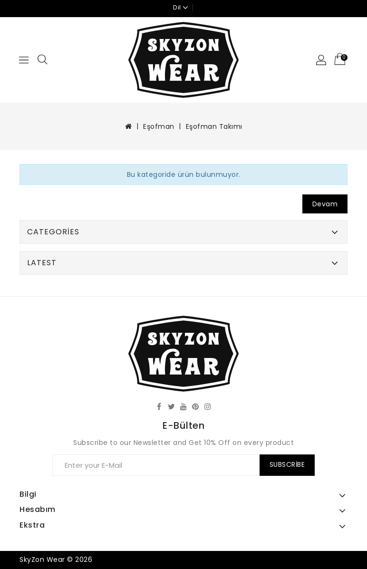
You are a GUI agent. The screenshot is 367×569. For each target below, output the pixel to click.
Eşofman (158, 126)
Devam (325, 204)
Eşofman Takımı (214, 126)
